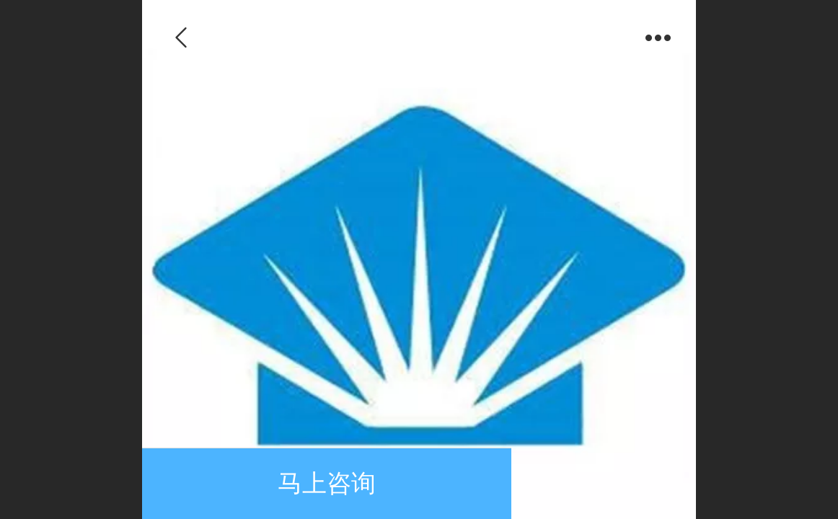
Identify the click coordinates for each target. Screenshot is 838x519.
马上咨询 (327, 483)
